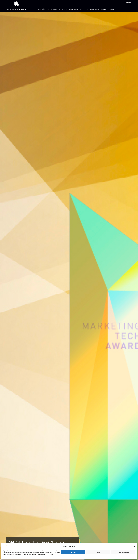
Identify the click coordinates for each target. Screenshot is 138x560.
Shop (112, 9)
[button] (134, 546)
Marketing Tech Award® (99, 9)
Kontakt (129, 2)
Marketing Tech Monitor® (57, 9)
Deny (98, 552)
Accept (73, 552)
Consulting (42, 9)
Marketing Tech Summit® (78, 9)
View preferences (123, 552)
